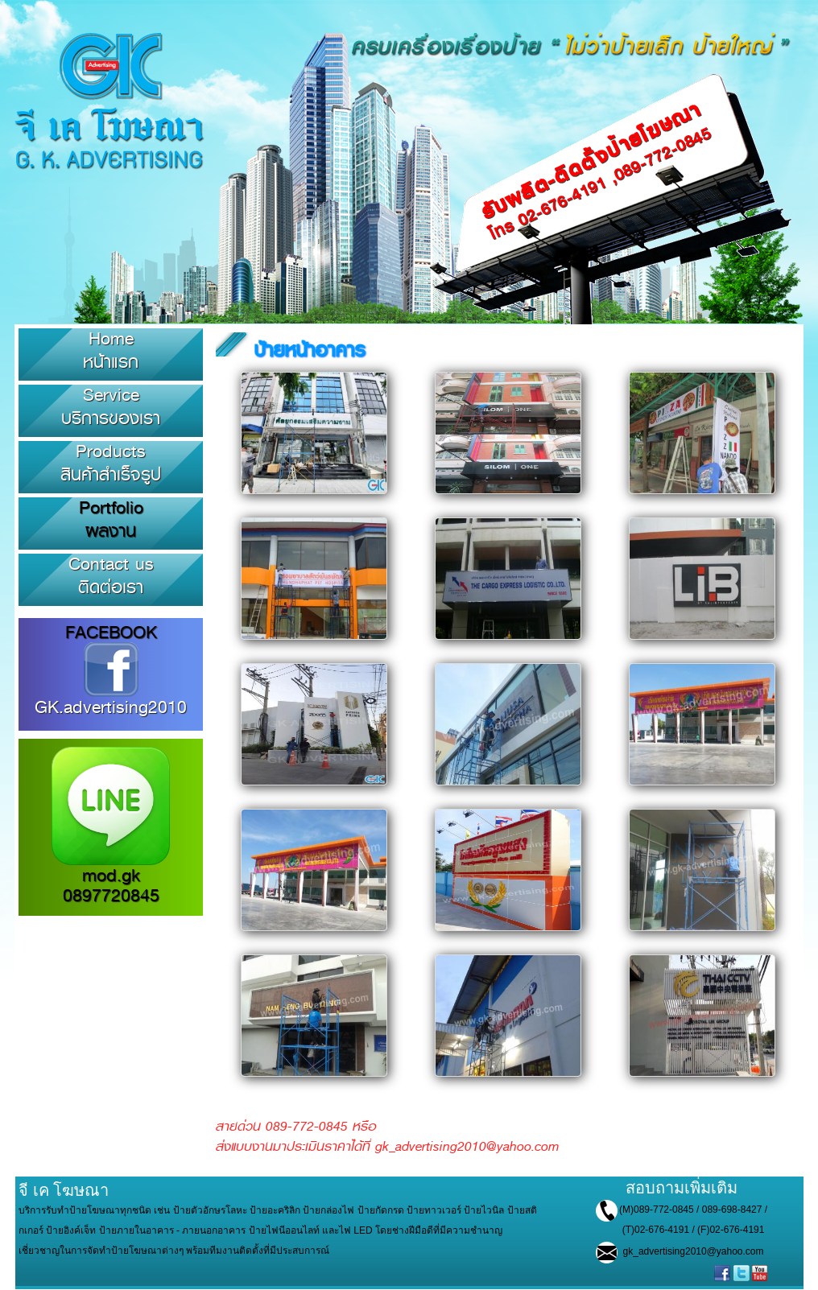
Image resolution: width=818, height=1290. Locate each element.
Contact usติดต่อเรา (111, 575)
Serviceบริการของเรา (110, 406)
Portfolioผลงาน (111, 519)
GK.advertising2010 (111, 699)
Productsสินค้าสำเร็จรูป (110, 462)
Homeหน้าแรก (110, 350)
